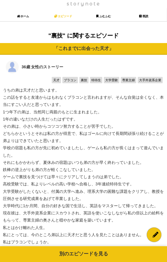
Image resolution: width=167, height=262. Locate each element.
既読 (144, 16)
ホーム (23, 16)
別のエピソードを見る (83, 254)
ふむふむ (103, 16)
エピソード (63, 16)
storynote (84, 4)
